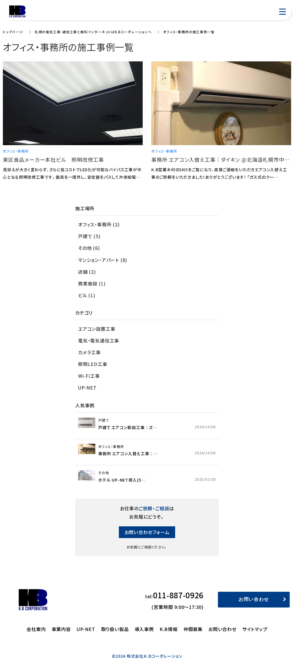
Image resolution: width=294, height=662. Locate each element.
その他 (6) (89, 247)
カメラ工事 (89, 350)
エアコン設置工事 (96, 327)
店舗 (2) (87, 270)
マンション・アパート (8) (102, 259)
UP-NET (87, 385)
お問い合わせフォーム (147, 529)
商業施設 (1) (91, 282)
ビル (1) (86, 294)
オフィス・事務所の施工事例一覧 (188, 31)
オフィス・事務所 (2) (99, 224)
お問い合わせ (254, 597)
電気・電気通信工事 (98, 339)
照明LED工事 (92, 362)
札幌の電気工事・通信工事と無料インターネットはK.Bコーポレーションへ (92, 31)
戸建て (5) (89, 236)
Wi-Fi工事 (89, 373)
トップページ (13, 31)
